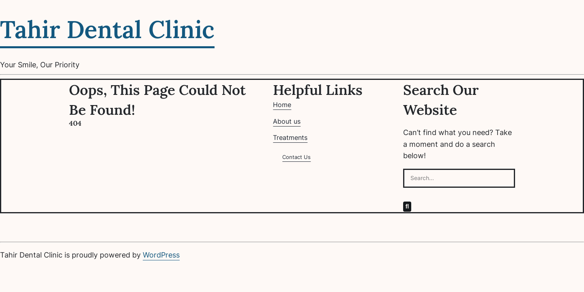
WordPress (161, 255)
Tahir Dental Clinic (107, 29)
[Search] (407, 206)
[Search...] (459, 178)
